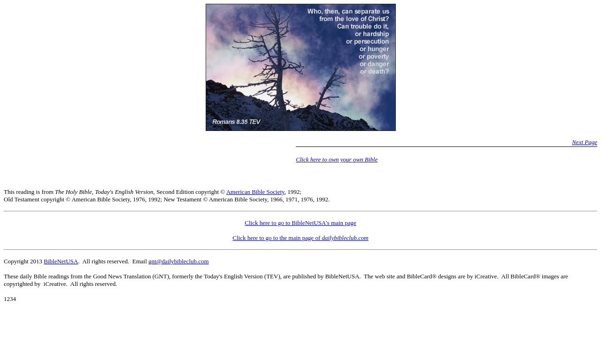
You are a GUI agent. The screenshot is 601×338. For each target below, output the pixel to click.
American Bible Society (255, 191)
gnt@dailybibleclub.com (178, 261)
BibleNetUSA (61, 261)
